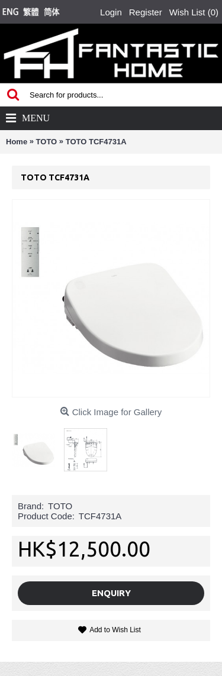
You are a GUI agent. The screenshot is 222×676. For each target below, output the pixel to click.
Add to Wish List (115, 630)
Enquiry (111, 593)
